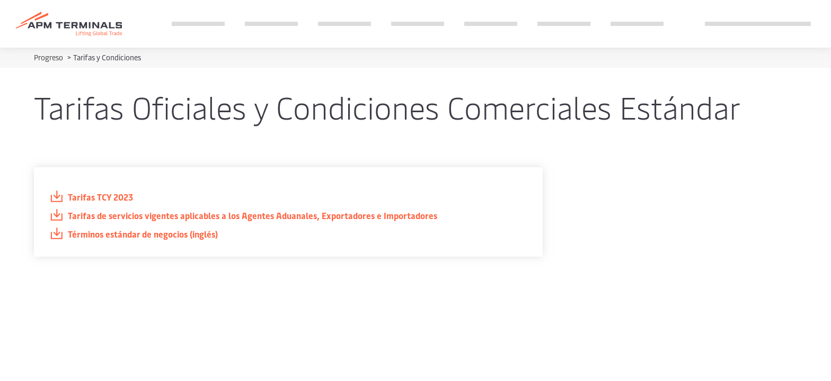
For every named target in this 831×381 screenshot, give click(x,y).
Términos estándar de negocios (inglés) (134, 234)
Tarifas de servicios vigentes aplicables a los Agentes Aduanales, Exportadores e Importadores (243, 215)
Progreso (49, 57)
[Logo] (69, 24)
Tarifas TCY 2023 (91, 197)
